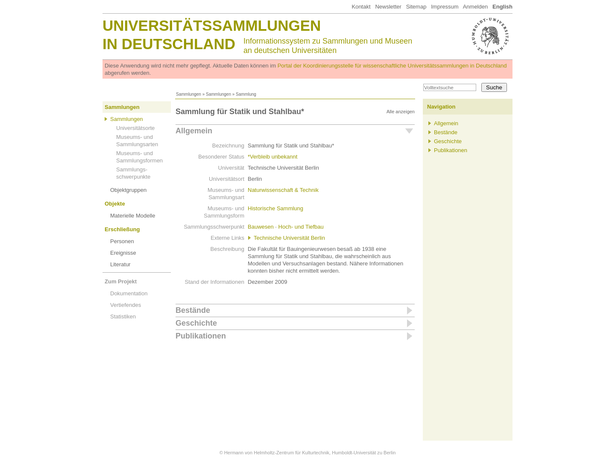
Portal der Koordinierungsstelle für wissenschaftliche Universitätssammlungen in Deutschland (392, 65)
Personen (122, 241)
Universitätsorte (135, 128)
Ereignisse (123, 253)
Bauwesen (261, 227)
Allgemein (194, 131)
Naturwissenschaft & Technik (283, 190)
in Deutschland (168, 43)
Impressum (444, 6)
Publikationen (201, 336)
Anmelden (475, 6)
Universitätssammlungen (211, 25)
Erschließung (122, 229)
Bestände (193, 310)
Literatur (120, 264)
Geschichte (196, 323)
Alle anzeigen (401, 111)
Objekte (115, 203)
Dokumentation (128, 293)
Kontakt (360, 6)
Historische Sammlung (275, 208)
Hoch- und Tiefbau (301, 227)
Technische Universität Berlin (289, 238)
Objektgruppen (128, 190)
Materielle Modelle (132, 215)
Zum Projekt (121, 281)
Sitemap (416, 6)
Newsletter (388, 6)
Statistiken (123, 316)
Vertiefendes (125, 305)
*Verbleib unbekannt (272, 156)
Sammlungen (188, 94)
